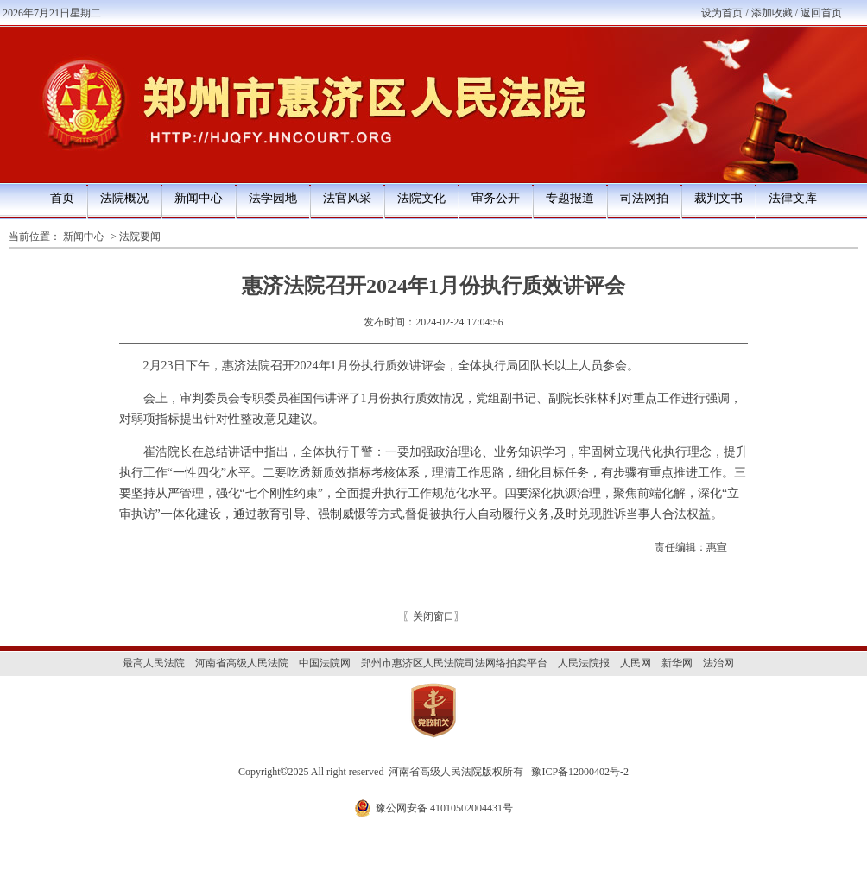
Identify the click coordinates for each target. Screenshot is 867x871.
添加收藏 (772, 13)
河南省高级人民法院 (241, 663)
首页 (62, 198)
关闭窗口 (433, 616)
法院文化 (421, 198)
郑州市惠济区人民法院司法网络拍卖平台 (454, 663)
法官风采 (347, 198)
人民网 (635, 663)
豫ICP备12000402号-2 (580, 772)
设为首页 (722, 13)
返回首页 (821, 13)
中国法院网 (325, 663)
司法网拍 (644, 198)
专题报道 (570, 198)
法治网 (718, 663)
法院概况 (124, 198)
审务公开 (495, 198)
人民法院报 (584, 663)
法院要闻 (140, 236)
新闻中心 (198, 198)
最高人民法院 (154, 663)
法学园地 (273, 198)
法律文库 (793, 198)
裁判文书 (718, 198)
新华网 (677, 663)
